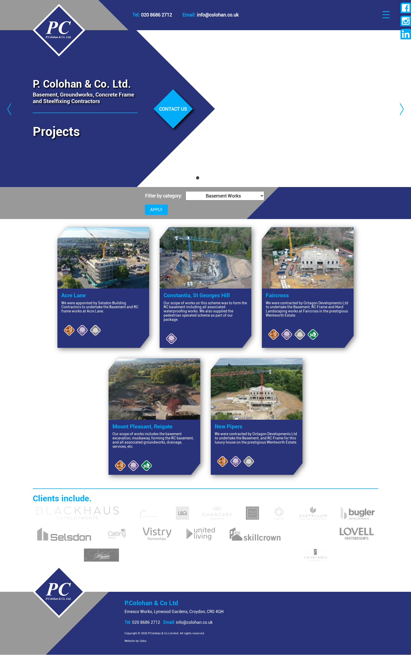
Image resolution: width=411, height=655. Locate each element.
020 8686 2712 (152, 15)
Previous (9, 108)
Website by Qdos (136, 641)
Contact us (173, 109)
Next (402, 108)
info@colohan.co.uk (188, 622)
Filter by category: (164, 196)
